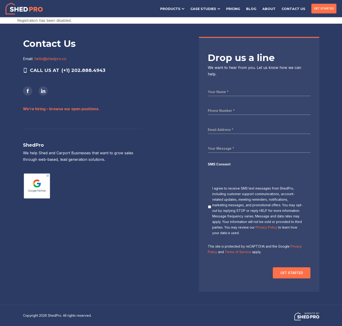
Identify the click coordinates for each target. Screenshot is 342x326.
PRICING (237, 9)
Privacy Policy (266, 227)
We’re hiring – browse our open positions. (61, 109)
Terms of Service (238, 252)
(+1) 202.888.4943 (83, 70)
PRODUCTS (176, 9)
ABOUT (271, 9)
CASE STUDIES (208, 9)
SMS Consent (219, 164)
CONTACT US (294, 9)
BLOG (254, 9)
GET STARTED (324, 8)
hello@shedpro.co (50, 58)
